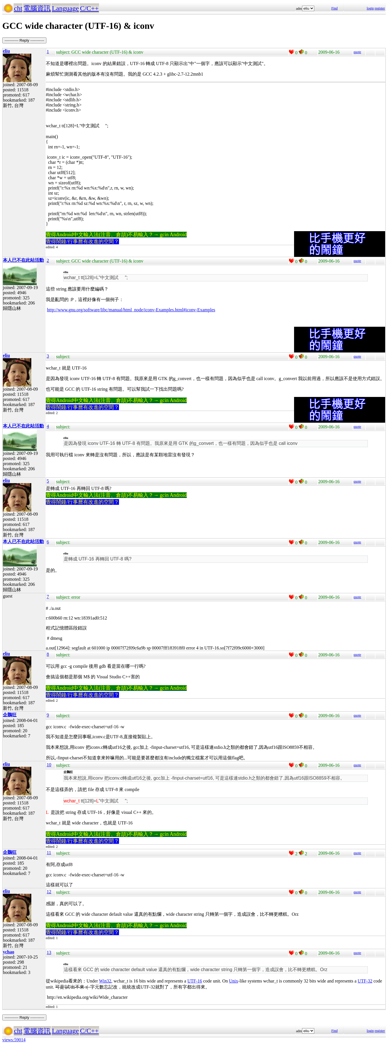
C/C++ (89, 8)
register (380, 8)
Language (65, 8)
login (370, 8)
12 (49, 891)
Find (334, 8)
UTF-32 (365, 981)
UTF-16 (194, 981)
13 (49, 952)
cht (18, 8)
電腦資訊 (37, 8)
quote (357, 52)
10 (49, 764)
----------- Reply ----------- (24, 40)
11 (49, 852)
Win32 (105, 981)
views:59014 (14, 1039)
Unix (233, 981)
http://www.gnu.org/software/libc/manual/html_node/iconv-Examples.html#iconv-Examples (131, 309)
